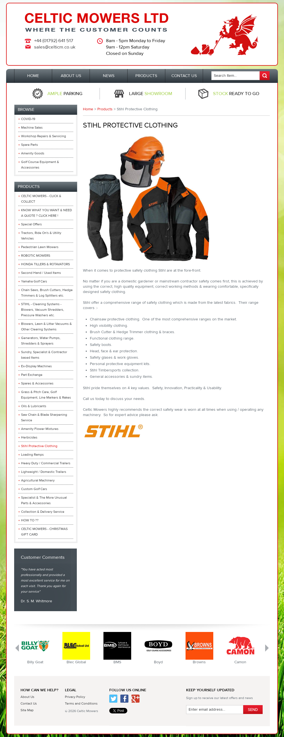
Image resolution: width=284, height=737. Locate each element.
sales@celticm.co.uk (54, 47)
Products (105, 109)
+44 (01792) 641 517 (53, 41)
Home (88, 109)
